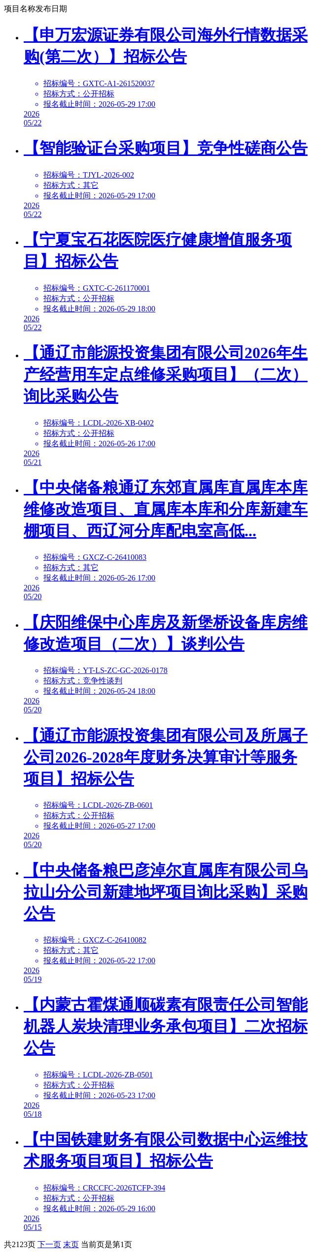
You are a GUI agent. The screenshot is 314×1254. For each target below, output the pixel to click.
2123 (20, 1244)
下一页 (49, 1244)
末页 (71, 1244)
